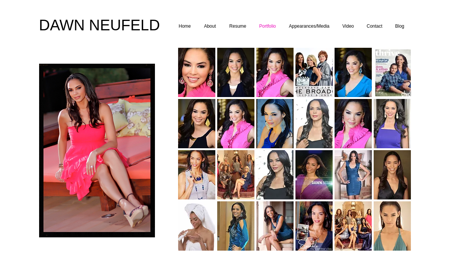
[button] (196, 72)
